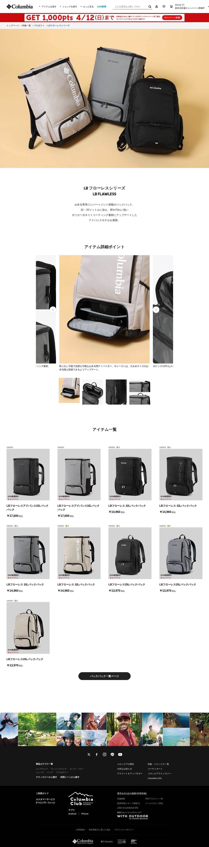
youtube (120, 754)
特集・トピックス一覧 (158, 764)
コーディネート (155, 769)
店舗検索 (121, 799)
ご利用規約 (80, 830)
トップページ (13, 25)
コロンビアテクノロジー (159, 773)
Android (72, 814)
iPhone (84, 814)
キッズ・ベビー (77, 769)
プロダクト (39, 25)
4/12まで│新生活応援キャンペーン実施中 (190, 6)
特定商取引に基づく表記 (99, 830)
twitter (89, 754)
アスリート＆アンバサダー (130, 773)
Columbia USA (155, 778)
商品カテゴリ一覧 (44, 764)
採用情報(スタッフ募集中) (128, 803)
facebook (97, 754)
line (112, 754)
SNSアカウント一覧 (154, 799)
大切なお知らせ (124, 769)
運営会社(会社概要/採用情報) (132, 793)
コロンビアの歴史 (125, 764)
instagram (104, 754)
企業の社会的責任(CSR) (127, 808)
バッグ (50, 772)
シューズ (40, 772)
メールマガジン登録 (154, 803)
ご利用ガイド (42, 793)
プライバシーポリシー (124, 830)
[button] (156, 309)
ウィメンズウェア (59, 769)
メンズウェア (42, 769)
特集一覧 (26, 25)
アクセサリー (62, 772)
